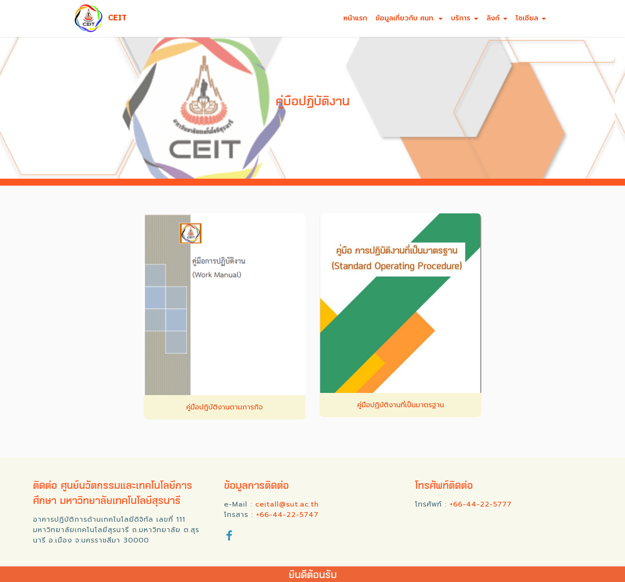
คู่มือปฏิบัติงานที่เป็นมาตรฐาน (400, 405)
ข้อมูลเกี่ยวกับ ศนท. (405, 18)
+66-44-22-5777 (481, 504)
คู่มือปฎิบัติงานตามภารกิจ (224, 407)
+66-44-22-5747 (287, 515)
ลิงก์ (493, 18)
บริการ (460, 18)
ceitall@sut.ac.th (287, 504)
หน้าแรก (355, 18)
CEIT (117, 18)
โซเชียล (527, 18)
